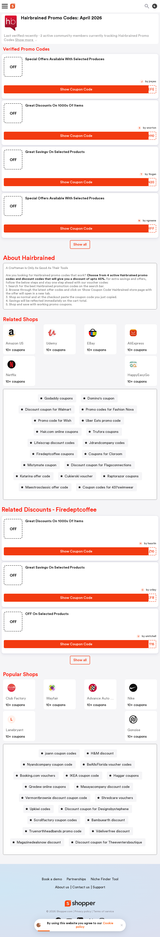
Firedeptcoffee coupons (55, 454)
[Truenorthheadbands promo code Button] (54, 831)
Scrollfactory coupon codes (55, 820)
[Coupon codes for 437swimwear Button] (106, 487)
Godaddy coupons (58, 398)
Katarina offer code (35, 476)
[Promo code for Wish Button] (53, 421)
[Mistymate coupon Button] (40, 465)
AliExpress (136, 343)
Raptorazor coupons (123, 476)
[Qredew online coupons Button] (45, 787)
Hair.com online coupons (59, 431)
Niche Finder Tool (104, 879)
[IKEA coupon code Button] (82, 776)
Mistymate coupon (41, 465)
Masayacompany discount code (105, 786)
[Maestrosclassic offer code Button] (45, 487)
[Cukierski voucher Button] (77, 476)
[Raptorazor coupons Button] (121, 476)
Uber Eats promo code (103, 420)
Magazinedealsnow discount (39, 842)
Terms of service (103, 911)
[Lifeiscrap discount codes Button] (53, 443)
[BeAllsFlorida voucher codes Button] (107, 764)
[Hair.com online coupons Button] (58, 432)
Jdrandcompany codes (107, 443)
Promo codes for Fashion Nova (110, 409)
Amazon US (15, 343)
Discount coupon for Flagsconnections (101, 465)
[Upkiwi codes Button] (38, 809)
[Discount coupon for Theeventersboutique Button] (107, 842)
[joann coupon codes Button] (59, 753)
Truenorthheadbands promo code (55, 831)
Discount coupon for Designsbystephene (97, 809)
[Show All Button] (80, 660)
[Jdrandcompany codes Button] (105, 443)
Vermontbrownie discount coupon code (56, 798)
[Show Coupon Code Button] (76, 89)
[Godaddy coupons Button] (57, 398)
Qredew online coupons (47, 786)
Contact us (81, 887)
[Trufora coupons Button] (104, 432)
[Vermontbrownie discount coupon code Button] (54, 798)
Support (99, 887)
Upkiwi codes (40, 809)
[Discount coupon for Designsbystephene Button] (95, 809)
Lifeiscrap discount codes (54, 443)
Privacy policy (82, 911)
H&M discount (102, 753)
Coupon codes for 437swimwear (108, 487)
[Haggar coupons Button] (124, 776)
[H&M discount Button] (100, 753)
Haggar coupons (126, 775)
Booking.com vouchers (37, 775)
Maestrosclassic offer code (46, 487)
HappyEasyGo (138, 375)
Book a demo (52, 879)
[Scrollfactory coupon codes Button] (53, 820)
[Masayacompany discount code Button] (103, 787)
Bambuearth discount (108, 820)
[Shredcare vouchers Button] (115, 798)
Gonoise (134, 730)
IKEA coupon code (84, 775)
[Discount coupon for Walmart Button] (47, 409)
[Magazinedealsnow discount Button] (37, 842)
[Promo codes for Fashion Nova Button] (108, 409)
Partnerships (76, 879)
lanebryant (14, 730)
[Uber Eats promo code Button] (101, 421)
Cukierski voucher (79, 476)
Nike (131, 698)
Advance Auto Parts (102, 698)
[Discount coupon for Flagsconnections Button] (99, 465)
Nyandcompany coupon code (49, 764)
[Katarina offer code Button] (33, 476)
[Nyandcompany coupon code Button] (48, 764)
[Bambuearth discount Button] (106, 820)
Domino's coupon (100, 398)
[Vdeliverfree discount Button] (111, 831)
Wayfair (52, 698)
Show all (80, 660)
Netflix (11, 375)
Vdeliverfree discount (113, 831)
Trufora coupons (106, 431)
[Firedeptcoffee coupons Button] (53, 454)
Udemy (51, 343)
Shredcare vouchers (117, 798)
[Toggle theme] (154, 6)
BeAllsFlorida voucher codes (109, 764)
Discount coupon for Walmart (48, 409)
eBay (91, 343)
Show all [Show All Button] (80, 244)
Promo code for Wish (54, 420)
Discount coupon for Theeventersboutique (108, 842)
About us (62, 887)
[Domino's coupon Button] (99, 398)
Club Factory (16, 698)
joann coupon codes (60, 753)
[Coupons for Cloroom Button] (104, 454)
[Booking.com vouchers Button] (36, 776)
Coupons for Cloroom (105, 454)
